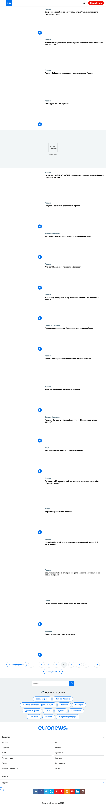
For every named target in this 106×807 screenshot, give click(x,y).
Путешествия (7, 758)
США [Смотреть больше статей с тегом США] (48, 711)
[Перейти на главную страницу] (9, 3)
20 (96, 664)
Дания (47, 600)
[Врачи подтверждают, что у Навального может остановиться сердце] (74, 309)
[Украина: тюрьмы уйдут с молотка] (74, 645)
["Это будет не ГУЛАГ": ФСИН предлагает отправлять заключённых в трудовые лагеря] (74, 186)
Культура (58, 758)
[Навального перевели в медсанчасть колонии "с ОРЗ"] (74, 370)
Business (5, 747)
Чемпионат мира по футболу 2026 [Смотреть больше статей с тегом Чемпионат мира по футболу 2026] (38, 705)
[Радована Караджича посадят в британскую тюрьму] (74, 247)
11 (86, 664)
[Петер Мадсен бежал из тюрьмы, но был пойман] (74, 614)
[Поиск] (53, 683)
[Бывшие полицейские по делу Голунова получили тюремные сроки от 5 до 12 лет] (74, 54)
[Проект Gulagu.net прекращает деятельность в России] (74, 84)
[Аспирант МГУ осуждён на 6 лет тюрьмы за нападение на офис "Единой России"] (74, 492)
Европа (5, 742)
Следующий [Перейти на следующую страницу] (52, 671)
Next (4, 753)
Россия (48, 40)
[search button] (71, 683)
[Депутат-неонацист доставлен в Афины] (74, 217)
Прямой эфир (96, 3)
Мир (47, 447)
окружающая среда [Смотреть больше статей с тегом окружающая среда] (67, 717)
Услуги (5, 776)
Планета (58, 747)
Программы (59, 763)
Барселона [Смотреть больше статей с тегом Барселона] (76, 711)
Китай (47, 509)
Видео (4, 763)
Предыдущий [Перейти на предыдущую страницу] (18, 664)
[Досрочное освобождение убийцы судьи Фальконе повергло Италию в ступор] (74, 23)
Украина (48, 631)
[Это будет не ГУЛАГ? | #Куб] (74, 115)
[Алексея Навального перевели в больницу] (74, 278)
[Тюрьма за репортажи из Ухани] (74, 523)
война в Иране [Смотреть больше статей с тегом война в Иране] (42, 699)
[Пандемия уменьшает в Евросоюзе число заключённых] (74, 339)
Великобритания (52, 233)
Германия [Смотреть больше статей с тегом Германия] (34, 717)
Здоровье (58, 753)
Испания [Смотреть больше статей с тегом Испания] (64, 705)
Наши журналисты (10, 768)
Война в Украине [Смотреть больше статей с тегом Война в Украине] (63, 699)
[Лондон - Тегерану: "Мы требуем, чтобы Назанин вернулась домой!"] (74, 431)
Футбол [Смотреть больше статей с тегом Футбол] (61, 711)
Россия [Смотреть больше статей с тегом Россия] (48, 717)
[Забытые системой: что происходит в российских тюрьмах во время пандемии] (74, 584)
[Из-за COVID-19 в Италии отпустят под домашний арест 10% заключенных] (74, 553)
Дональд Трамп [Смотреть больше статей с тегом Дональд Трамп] (32, 711)
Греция (48, 203)
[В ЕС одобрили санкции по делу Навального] (74, 461)
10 (79, 664)
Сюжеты (5, 737)
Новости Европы (52, 325)
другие (5, 782)
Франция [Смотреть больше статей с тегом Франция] (79, 705)
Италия (48, 9)
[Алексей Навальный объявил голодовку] (74, 400)
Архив (57, 768)
